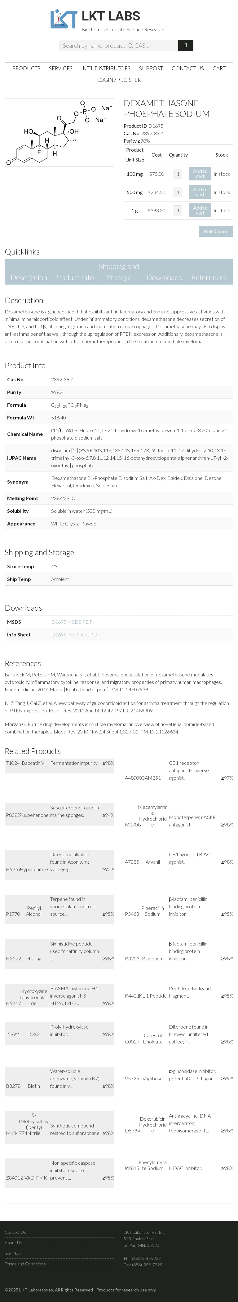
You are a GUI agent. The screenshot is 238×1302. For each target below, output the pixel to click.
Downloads (164, 279)
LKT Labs (116, 17)
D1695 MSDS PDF (72, 624)
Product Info (74, 279)
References (209, 279)
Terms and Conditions (25, 1266)
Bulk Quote (216, 234)
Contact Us (15, 1234)
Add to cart (200, 175)
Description (29, 279)
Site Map (12, 1255)
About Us (13, 1244)
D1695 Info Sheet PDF (75, 637)
